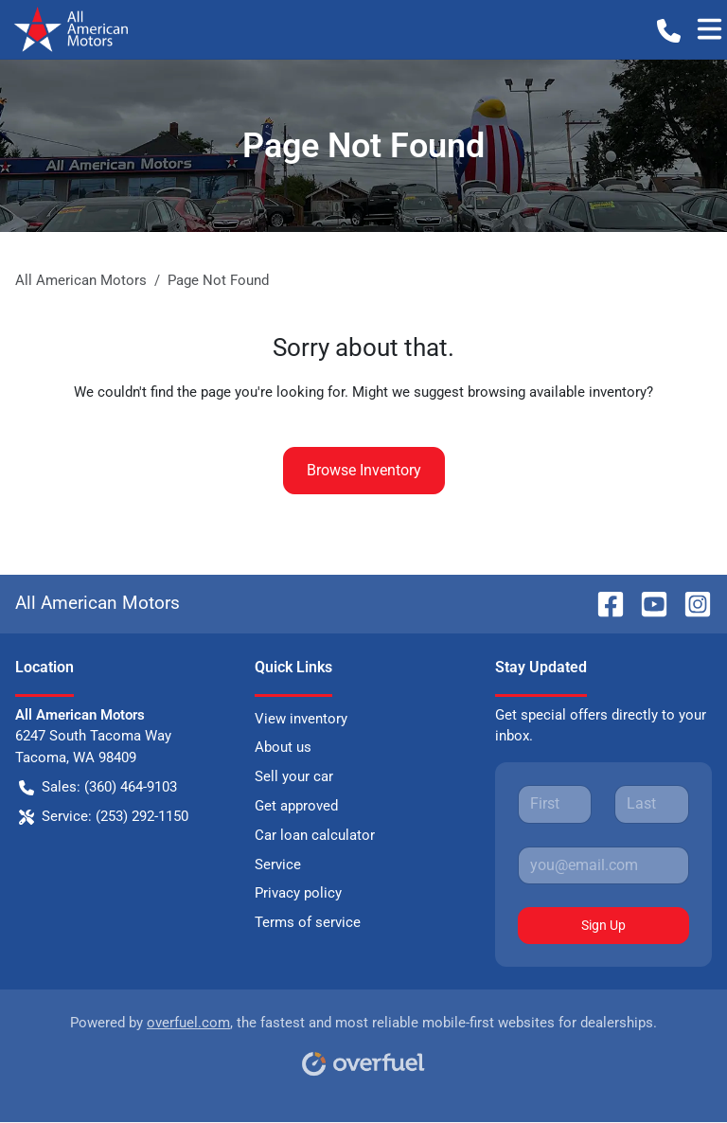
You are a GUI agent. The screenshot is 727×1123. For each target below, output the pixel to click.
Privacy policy (298, 892)
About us (283, 747)
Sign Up (603, 925)
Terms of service (308, 922)
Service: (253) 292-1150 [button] (103, 817)
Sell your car (294, 776)
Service (278, 864)
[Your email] (603, 865)
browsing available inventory (557, 392)
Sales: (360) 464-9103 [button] (98, 787)
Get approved (296, 805)
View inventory (301, 718)
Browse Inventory (364, 470)
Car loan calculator (315, 835)
